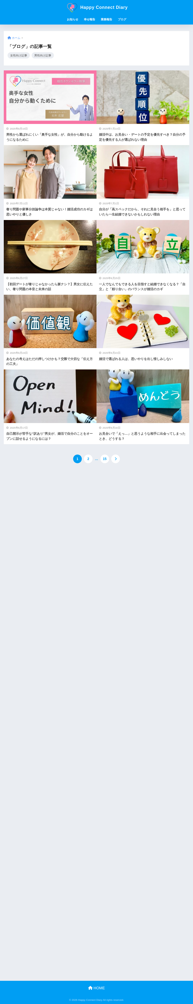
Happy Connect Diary (96, 7)
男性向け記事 (42, 55)
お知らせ (72, 19)
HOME (96, 988)
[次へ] (115, 459)
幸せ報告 (89, 19)
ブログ (122, 19)
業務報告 (106, 19)
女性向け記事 (18, 55)
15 (104, 459)
